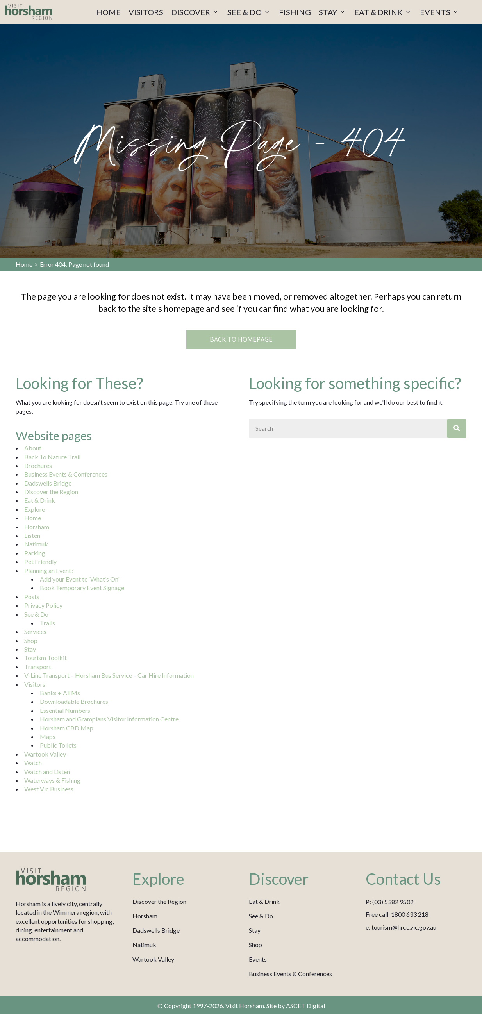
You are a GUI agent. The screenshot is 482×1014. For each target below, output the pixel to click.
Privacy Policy (43, 605)
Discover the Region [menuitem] (159, 901)
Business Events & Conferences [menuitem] (290, 973)
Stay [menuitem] (255, 930)
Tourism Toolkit (45, 657)
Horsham (36, 526)
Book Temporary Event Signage (82, 587)
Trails (47, 623)
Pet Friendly (40, 561)
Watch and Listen (47, 771)
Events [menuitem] (258, 959)
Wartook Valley (45, 754)
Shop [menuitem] (255, 944)
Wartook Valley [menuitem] (153, 959)
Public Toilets (58, 745)
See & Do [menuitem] (261, 915)
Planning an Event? (49, 570)
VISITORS (146, 12)
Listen (32, 535)
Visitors (34, 684)
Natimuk (36, 544)
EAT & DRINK (383, 12)
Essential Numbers (65, 710)
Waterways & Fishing (52, 780)
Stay (30, 649)
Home (24, 264)
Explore (34, 509)
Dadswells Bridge (47, 483)
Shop (30, 640)
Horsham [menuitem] (144, 915)
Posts (31, 596)
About (32, 448)
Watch (33, 762)
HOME (108, 12)
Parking (34, 553)
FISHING (295, 12)
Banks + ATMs (60, 692)
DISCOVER (195, 12)
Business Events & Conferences (65, 474)
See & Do (36, 614)
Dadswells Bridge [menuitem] (156, 930)
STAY (332, 12)
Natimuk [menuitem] (144, 944)
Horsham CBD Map (66, 728)
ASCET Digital (305, 1005)
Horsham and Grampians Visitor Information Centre (109, 719)
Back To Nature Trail (52, 457)
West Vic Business (48, 789)
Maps (47, 736)
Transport (37, 666)
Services (35, 631)
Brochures (38, 465)
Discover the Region (51, 491)
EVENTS (440, 12)
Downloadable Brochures (74, 701)
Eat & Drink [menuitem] (264, 901)
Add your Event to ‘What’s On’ (79, 579)
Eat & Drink (39, 500)
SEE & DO (249, 12)
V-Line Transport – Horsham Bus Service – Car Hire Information (109, 675)
